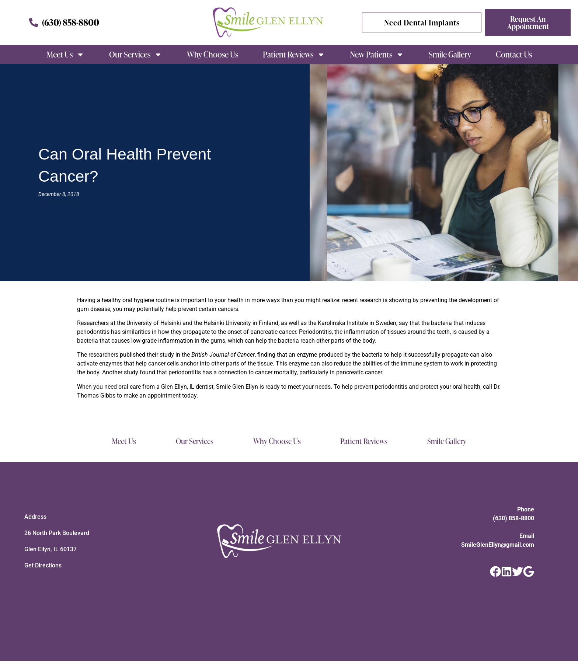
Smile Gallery (450, 54)
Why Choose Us (212, 54)
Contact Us (514, 54)
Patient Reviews (294, 54)
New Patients (377, 54)
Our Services (135, 54)
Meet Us (65, 54)
